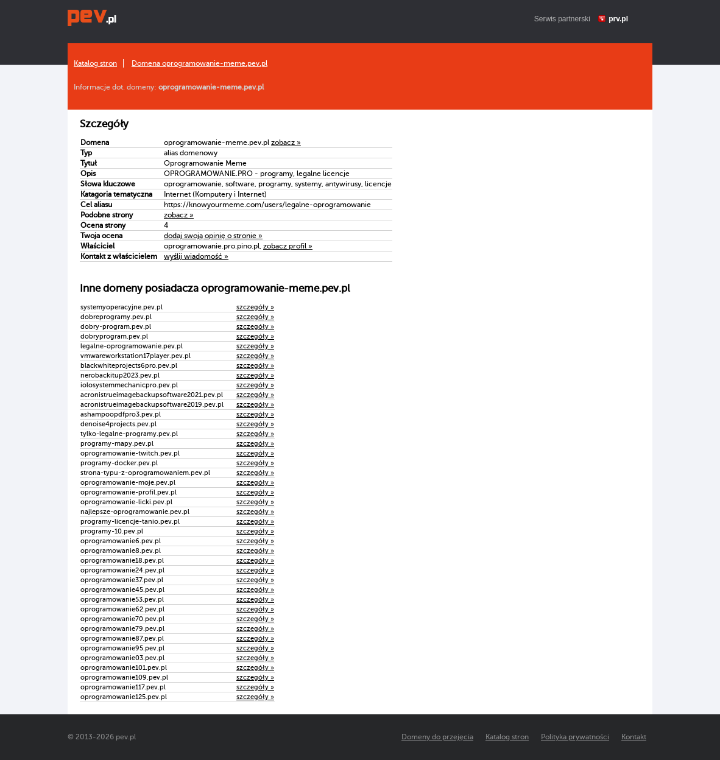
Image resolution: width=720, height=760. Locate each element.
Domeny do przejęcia (437, 737)
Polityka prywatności (575, 737)
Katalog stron (95, 63)
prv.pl (618, 19)
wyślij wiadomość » (196, 256)
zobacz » (286, 142)
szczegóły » (255, 307)
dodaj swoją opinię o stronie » (213, 235)
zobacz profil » (287, 246)
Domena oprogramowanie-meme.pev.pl (199, 63)
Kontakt (633, 737)
